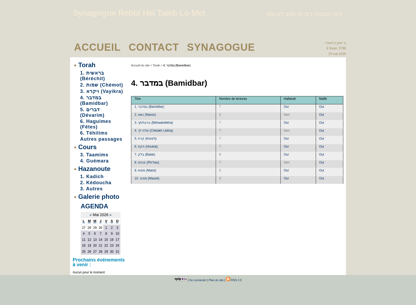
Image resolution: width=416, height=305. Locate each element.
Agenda (94, 206)
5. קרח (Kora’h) (146, 138)
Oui (286, 107)
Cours (87, 147)
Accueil (97, 47)
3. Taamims (94, 154)
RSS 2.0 (234, 280)
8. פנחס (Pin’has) (147, 162)
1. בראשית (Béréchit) (92, 75)
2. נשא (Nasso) (145, 115)
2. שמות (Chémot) (101, 85)
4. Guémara (94, 161)
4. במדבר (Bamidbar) (94, 100)
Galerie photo (98, 196)
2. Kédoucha (95, 182)
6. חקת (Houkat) (146, 146)
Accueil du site (140, 65)
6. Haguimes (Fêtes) (95, 124)
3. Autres (91, 188)
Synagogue (221, 47)
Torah (87, 64)
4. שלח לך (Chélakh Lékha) (154, 130)
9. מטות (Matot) (145, 170)
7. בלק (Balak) (145, 154)
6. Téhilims (94, 133)
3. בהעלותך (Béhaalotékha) (154, 122)
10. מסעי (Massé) (147, 178)
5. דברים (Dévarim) (92, 112)
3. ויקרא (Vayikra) (101, 91)
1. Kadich (92, 176)
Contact (154, 47)
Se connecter (197, 280)
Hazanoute (94, 168)
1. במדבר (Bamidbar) (149, 107)
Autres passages (101, 139)
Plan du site (216, 280)
